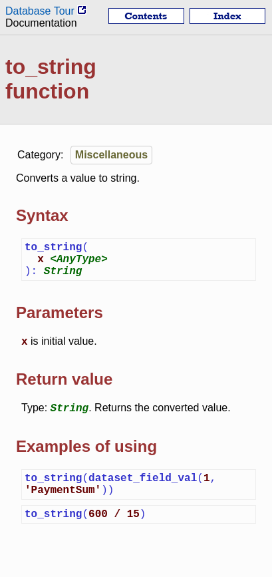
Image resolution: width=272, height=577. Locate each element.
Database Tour (45, 11)
